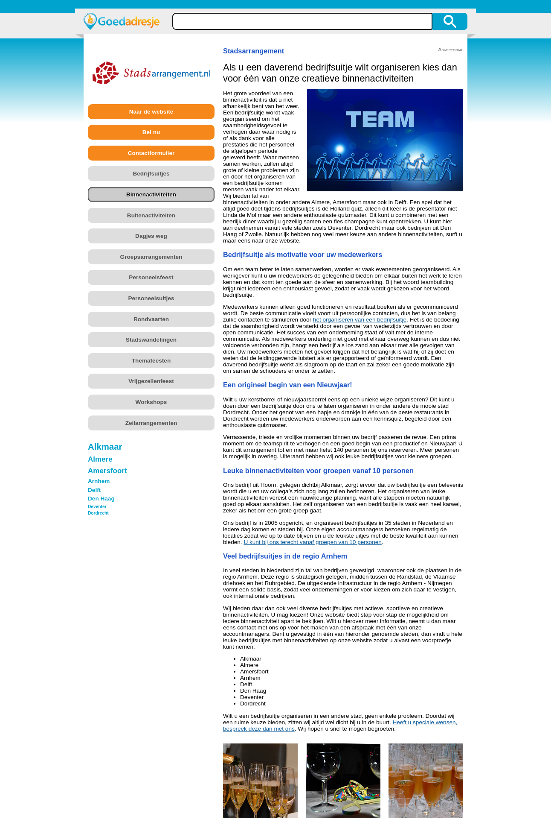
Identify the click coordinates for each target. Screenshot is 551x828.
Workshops (151, 402)
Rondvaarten (151, 319)
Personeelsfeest (151, 277)
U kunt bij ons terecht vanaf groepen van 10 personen (312, 542)
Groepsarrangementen (151, 257)
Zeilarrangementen (151, 423)
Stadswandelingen (151, 339)
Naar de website (151, 111)
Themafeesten (151, 360)
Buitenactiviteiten (151, 215)
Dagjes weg (151, 236)
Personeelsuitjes (151, 298)
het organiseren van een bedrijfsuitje (359, 319)
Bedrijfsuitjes (151, 173)
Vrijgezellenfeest (151, 381)
